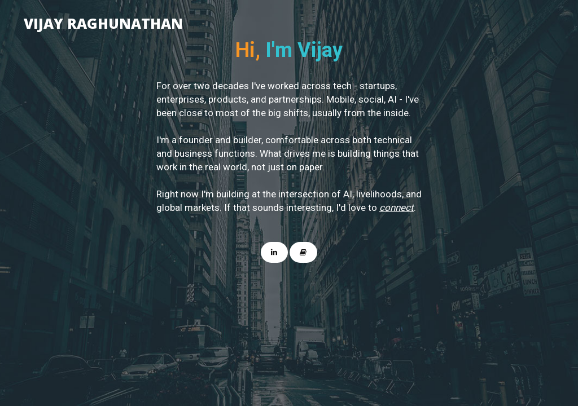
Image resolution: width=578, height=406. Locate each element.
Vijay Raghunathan (103, 21)
